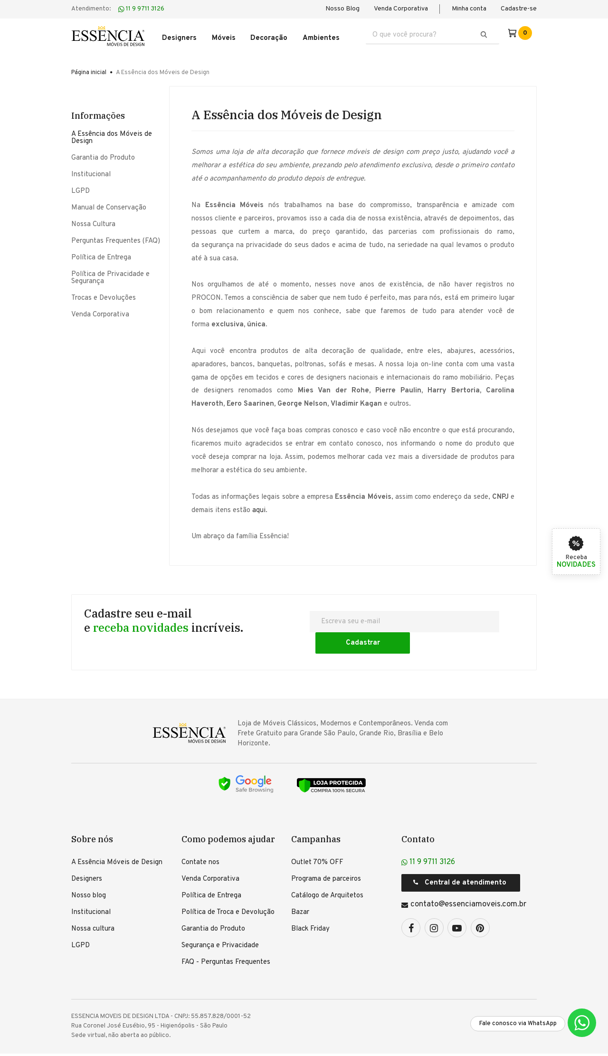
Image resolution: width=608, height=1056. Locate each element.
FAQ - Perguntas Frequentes (225, 939)
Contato (418, 815)
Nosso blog (88, 872)
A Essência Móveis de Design (116, 839)
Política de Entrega (101, 255)
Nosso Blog (342, 9)
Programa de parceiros (326, 856)
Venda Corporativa (401, 9)
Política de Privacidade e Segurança (110, 275)
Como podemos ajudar (228, 815)
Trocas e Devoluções (103, 295)
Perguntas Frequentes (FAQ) (115, 238)
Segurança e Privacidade (220, 922)
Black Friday (310, 906)
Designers (86, 856)
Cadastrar (477, 619)
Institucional (91, 172)
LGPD (80, 188)
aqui (259, 508)
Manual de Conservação (108, 205)
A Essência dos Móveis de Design (111, 135)
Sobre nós (92, 815)
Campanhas (316, 815)
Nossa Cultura (93, 222)
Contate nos (200, 839)
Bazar (300, 889)
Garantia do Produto (103, 155)
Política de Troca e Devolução (228, 889)
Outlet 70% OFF (317, 839)
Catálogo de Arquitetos (327, 872)
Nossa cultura (92, 906)
